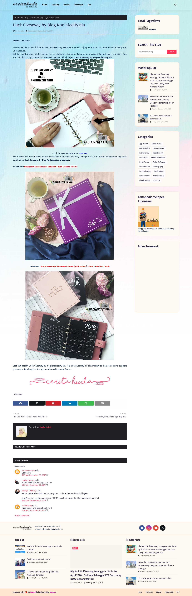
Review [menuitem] (66, 5)
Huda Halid (19, 31)
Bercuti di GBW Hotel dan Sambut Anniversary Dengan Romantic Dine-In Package (162, 101)
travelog (156, 180)
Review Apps (159, 171)
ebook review (144, 180)
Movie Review (144, 167)
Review (158, 592)
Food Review (158, 153)
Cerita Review (144, 148)
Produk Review (145, 171)
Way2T (33, 592)
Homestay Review (158, 157)
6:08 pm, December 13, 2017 (34, 500)
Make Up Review (159, 162)
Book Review (156, 144)
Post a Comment (22, 515)
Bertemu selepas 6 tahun (38, 559)
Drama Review (159, 148)
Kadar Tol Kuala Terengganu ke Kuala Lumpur (44, 548)
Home (17, 18)
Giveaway (24, 18)
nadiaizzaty (27, 506)
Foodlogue (143, 157)
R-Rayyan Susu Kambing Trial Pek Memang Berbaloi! (42, 573)
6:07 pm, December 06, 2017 (34, 485)
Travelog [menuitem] (55, 5)
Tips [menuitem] (89, 5)
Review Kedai (144, 176)
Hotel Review (144, 162)
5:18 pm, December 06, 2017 (34, 475)
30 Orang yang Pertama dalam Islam (161, 117)
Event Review (144, 153)
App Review (143, 144)
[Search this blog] (152, 52)
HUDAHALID (77, 583)
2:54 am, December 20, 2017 (34, 510)
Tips (177, 592)
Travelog (149, 592)
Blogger (53, 592)
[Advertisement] (157, 280)
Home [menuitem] (44, 5)
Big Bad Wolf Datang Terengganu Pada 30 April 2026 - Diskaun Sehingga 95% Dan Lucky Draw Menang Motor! (162, 80)
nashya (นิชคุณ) (29, 490)
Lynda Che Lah (28, 480)
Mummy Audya (28, 470)
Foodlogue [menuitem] (78, 5)
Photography (158, 167)
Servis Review (158, 176)
